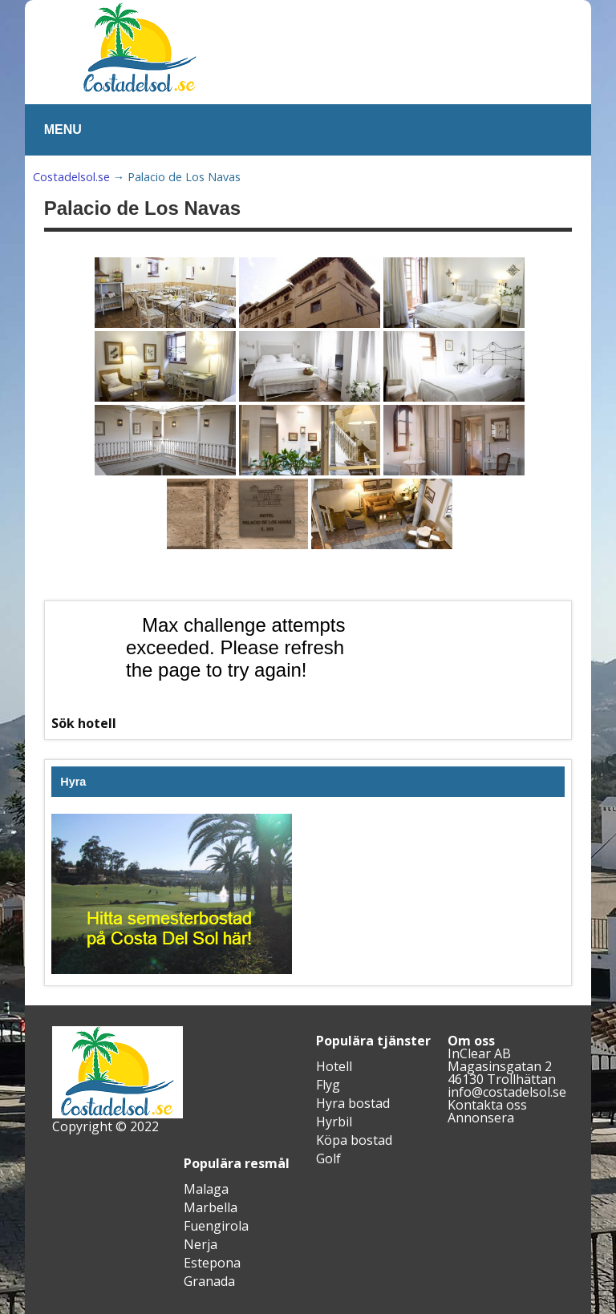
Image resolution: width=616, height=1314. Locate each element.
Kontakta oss (487, 1105)
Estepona (212, 1263)
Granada (209, 1281)
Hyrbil (334, 1121)
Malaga (206, 1189)
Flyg (328, 1085)
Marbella (210, 1207)
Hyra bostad (353, 1103)
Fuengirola (216, 1226)
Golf (328, 1158)
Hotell (334, 1066)
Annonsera (481, 1117)
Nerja (200, 1244)
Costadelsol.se (71, 176)
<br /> (240, 668)
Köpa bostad (354, 1140)
